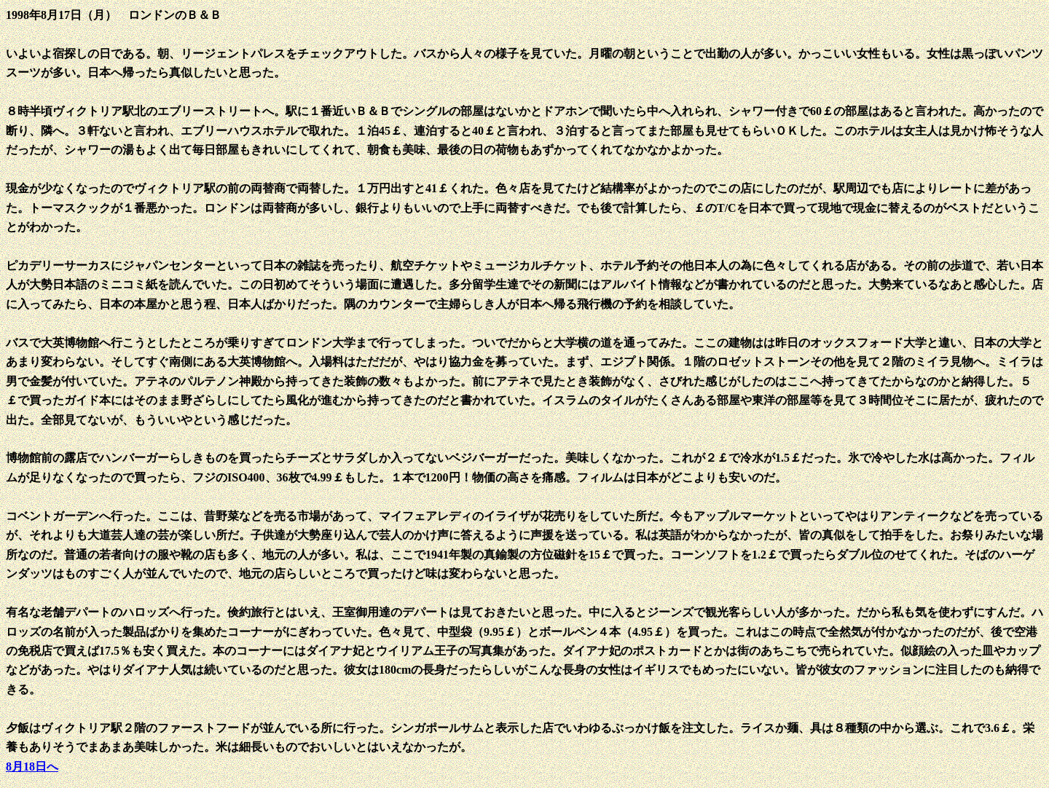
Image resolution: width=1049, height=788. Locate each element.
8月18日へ (32, 766)
